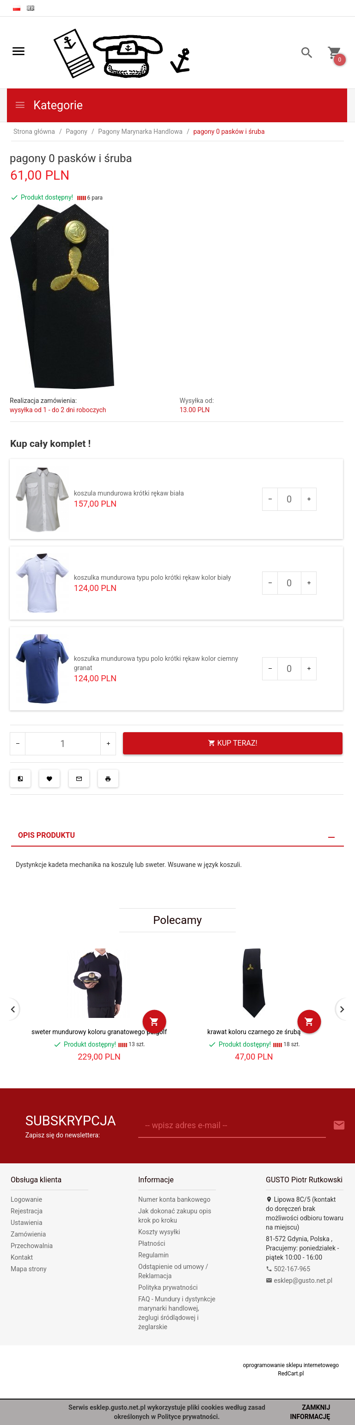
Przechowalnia (32, 1245)
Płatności (151, 1243)
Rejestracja (27, 1211)
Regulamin (153, 1255)
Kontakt (22, 1257)
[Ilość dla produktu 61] (289, 499)
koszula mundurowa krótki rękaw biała (129, 493)
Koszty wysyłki (159, 1232)
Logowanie (26, 1199)
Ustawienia (27, 1222)
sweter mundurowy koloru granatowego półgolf (99, 1032)
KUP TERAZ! (232, 743)
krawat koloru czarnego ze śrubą (254, 1032)
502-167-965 (288, 1269)
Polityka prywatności (168, 1287)
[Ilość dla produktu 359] (289, 669)
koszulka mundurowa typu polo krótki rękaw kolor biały (152, 577)
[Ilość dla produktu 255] (289, 583)
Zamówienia (28, 1234)
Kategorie (48, 105)
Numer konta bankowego (174, 1199)
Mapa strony (29, 1269)
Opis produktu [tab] (46, 835)
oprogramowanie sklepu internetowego (291, 1365)
